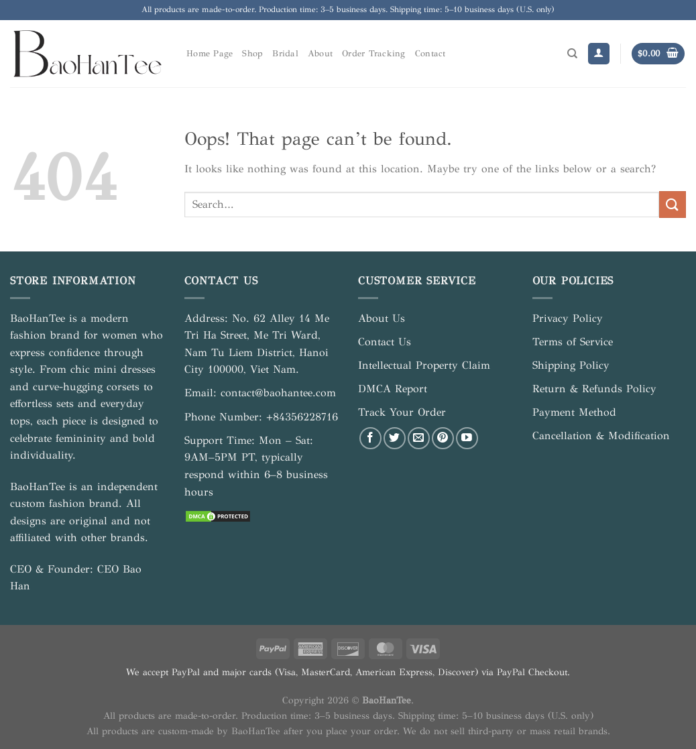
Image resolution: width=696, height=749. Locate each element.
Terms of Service (572, 341)
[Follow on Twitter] (395, 438)
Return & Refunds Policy (594, 388)
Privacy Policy (567, 318)
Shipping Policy (571, 365)
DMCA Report (392, 388)
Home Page (209, 53)
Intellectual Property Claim (424, 365)
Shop (252, 53)
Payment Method (574, 412)
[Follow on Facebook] (370, 438)
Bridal (285, 53)
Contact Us (384, 341)
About (320, 53)
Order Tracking (374, 53)
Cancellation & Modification (601, 435)
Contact (430, 53)
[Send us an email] (419, 438)
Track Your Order (402, 412)
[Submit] (672, 204)
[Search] (572, 53)
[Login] (599, 54)
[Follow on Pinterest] (443, 438)
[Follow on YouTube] (467, 438)
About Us (381, 318)
